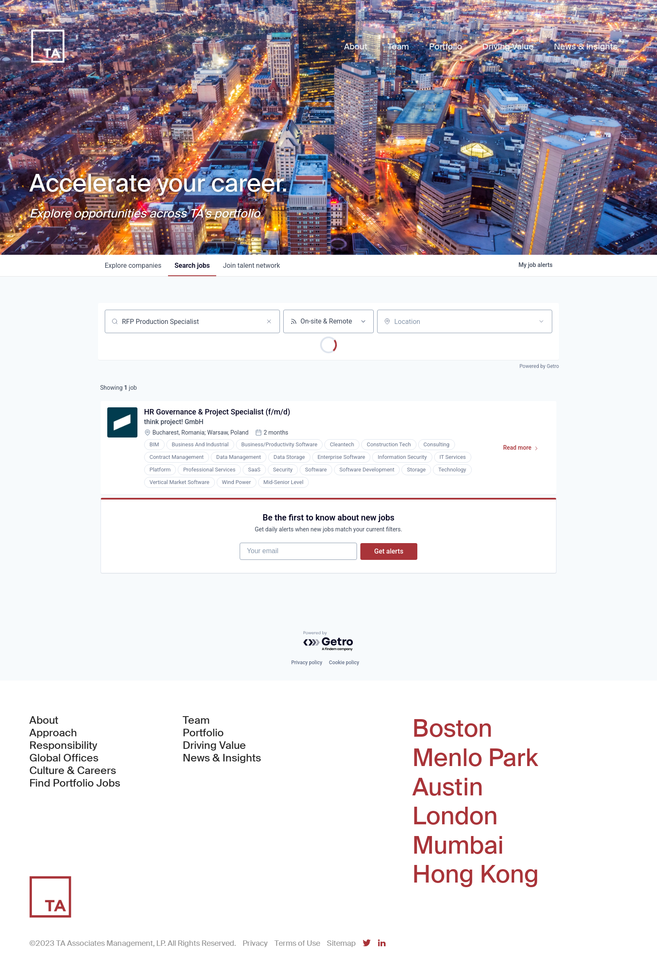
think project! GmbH (174, 422)
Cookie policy (344, 663)
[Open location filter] (541, 321)
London (455, 816)
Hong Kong (475, 874)
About (43, 721)
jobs (192, 265)
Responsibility (63, 746)
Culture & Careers (72, 771)
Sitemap (341, 943)
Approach (53, 733)
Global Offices (63, 758)
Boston (452, 729)
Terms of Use (297, 943)
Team (196, 721)
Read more (524, 450)
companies (133, 265)
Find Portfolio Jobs (74, 783)
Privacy (255, 943)
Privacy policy (306, 663)
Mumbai (458, 845)
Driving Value (214, 746)
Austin (447, 787)
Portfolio (203, 733)
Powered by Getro (539, 366)
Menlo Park (475, 758)
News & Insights (222, 758)
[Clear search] (269, 321)
